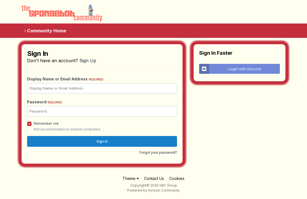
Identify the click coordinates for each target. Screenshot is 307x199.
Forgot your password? (158, 152)
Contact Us (154, 178)
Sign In (102, 141)
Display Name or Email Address (65, 79)
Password (44, 102)
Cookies (176, 178)
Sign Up (87, 60)
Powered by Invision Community (153, 190)
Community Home (45, 30)
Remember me (46, 123)
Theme (131, 178)
